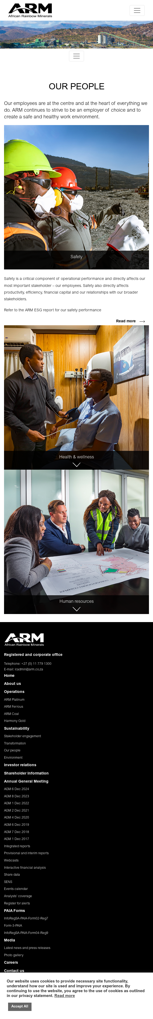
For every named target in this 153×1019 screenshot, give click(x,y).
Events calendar (16, 889)
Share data (12, 874)
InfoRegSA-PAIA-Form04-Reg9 (26, 933)
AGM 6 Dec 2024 (16, 789)
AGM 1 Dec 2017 (16, 839)
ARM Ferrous (13, 706)
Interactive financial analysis (25, 868)
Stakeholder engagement (22, 736)
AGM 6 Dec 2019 (16, 825)
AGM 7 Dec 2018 (16, 832)
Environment (13, 757)
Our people (12, 750)
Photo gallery (13, 955)
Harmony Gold (14, 721)
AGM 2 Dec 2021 (16, 810)
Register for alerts (17, 903)
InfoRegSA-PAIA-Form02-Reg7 (26, 918)
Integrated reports (17, 846)
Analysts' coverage (18, 896)
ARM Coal (11, 714)
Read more (130, 321)
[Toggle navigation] (137, 10)
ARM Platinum (14, 700)
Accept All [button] (19, 1007)
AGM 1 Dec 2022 (16, 803)
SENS (8, 882)
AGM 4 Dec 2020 (16, 817)
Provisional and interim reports (26, 853)
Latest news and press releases (27, 948)
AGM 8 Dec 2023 (16, 796)
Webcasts (11, 860)
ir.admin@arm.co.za (29, 669)
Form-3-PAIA (13, 925)
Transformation (15, 743)
